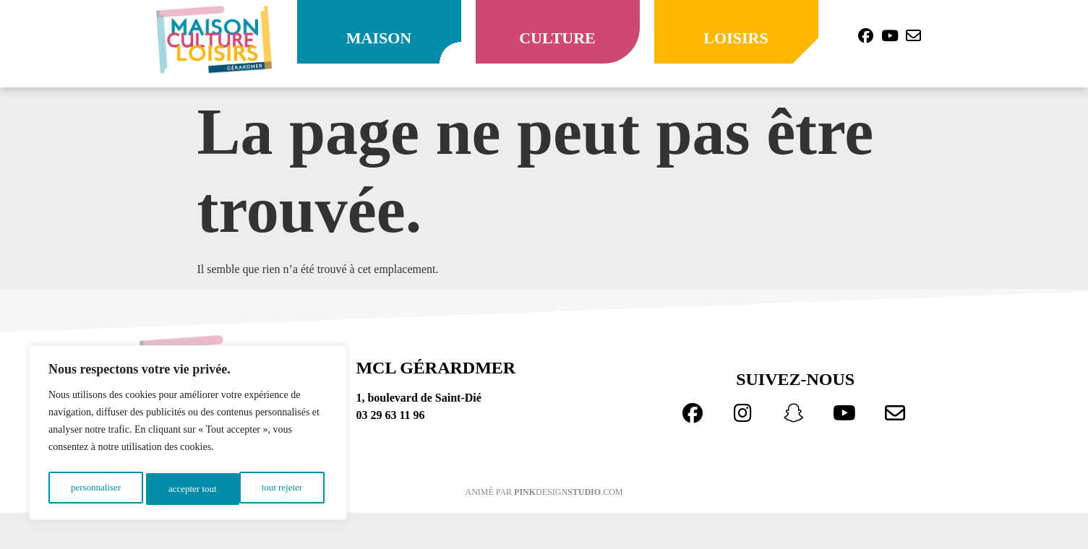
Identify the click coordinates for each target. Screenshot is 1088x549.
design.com (568, 492)
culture (557, 38)
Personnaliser (95, 488)
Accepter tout (282, 488)
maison (378, 38)
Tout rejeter (189, 488)
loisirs (735, 38)
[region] (188, 435)
